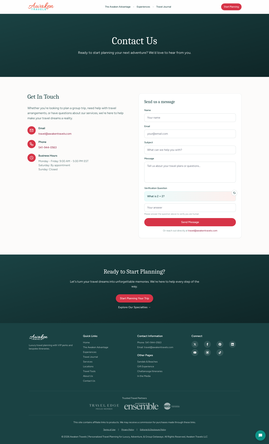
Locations (88, 366)
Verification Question (155, 188)
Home (86, 342)
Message (149, 158)
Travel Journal (163, 6)
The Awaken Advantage (118, 6)
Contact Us (89, 380)
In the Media (143, 376)
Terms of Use (109, 429)
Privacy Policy (127, 429)
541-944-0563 (47, 147)
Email (147, 126)
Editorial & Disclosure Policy (153, 429)
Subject (148, 142)
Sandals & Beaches (147, 361)
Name (147, 110)
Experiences (143, 6)
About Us (88, 376)
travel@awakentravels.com (55, 133)
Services (87, 361)
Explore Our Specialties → (134, 307)
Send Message (190, 222)
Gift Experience (145, 366)
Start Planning (231, 6)
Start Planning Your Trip (134, 298)
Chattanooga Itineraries (149, 371)
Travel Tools (89, 371)
